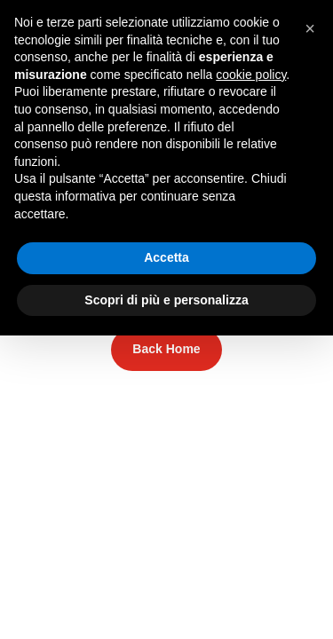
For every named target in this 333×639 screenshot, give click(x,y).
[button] (310, 28)
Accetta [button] (166, 257)
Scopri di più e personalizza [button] (166, 300)
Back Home (166, 349)
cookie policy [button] (251, 74)
